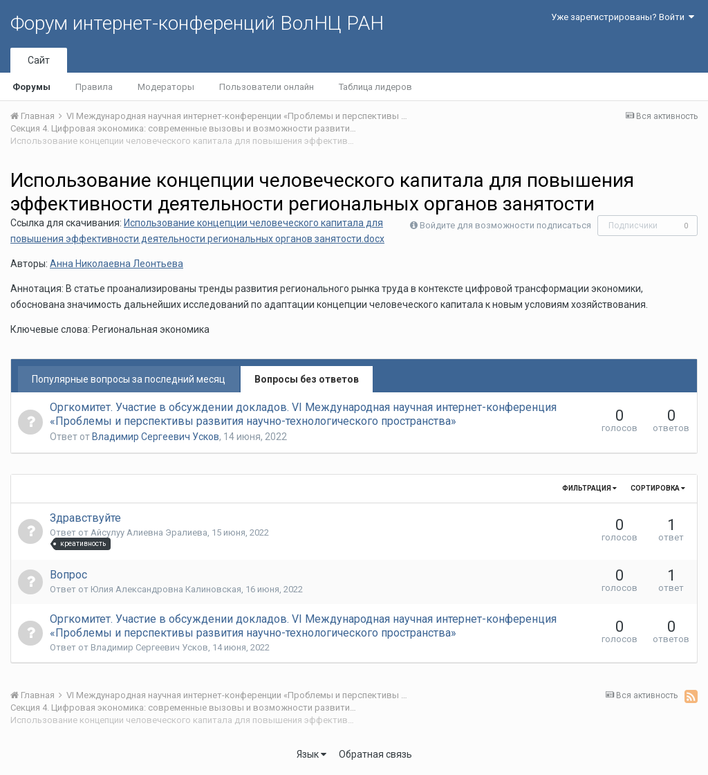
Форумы (31, 87)
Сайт (39, 60)
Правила (94, 87)
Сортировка (658, 488)
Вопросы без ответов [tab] (306, 379)
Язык (311, 754)
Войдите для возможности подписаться (505, 225)
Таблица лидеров (375, 87)
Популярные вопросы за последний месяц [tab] (128, 379)
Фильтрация (589, 488)
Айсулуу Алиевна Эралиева (149, 532)
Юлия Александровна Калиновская (166, 589)
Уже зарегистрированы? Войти (622, 17)
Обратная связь (375, 754)
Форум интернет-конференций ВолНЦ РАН (197, 23)
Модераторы (166, 87)
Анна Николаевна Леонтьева (116, 263)
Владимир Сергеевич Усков (155, 436)
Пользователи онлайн (266, 87)
